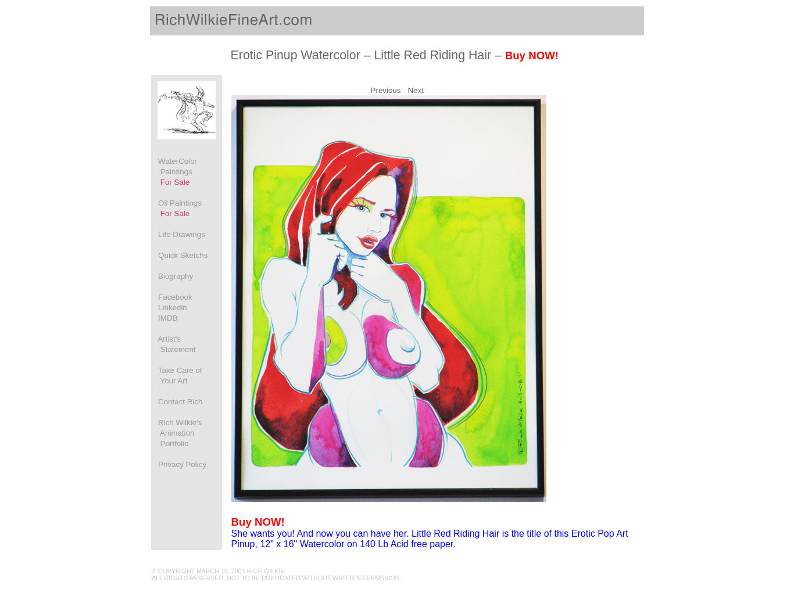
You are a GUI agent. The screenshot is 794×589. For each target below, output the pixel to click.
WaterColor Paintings (174, 171)
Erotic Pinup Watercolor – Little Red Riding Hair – (395, 55)
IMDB (164, 318)
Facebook (172, 297)
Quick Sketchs (180, 255)
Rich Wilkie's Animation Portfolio (177, 433)
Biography (172, 276)
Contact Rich (177, 401)
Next (415, 90)
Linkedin (169, 307)
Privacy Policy (179, 464)
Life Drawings (178, 234)
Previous (386, 90)
